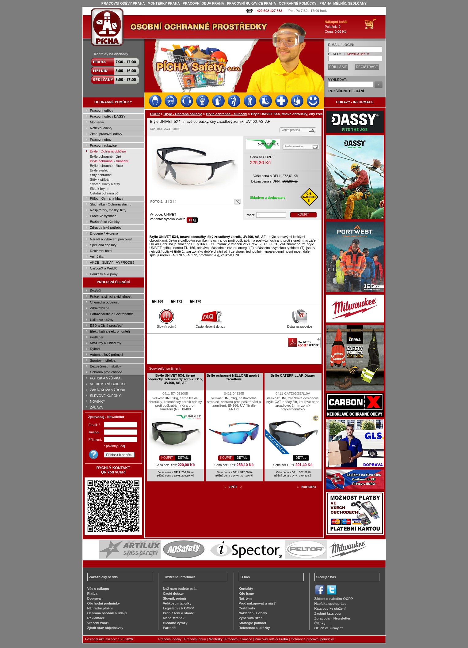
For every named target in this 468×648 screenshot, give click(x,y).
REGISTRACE (367, 67)
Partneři (169, 628)
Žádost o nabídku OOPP (333, 599)
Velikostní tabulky (177, 603)
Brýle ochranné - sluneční (109, 161)
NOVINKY (97, 401)
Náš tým (245, 598)
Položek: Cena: (336, 26)
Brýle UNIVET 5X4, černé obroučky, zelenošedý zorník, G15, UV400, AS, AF (175, 379)
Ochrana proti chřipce (106, 372)
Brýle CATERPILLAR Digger (293, 375)
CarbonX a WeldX (103, 268)
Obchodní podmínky (103, 603)
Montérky (97, 122)
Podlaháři (97, 337)
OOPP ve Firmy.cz (328, 628)
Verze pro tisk (291, 130)
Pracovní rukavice (103, 145)
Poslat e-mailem (295, 146)
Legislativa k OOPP (178, 608)
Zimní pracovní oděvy (106, 134)
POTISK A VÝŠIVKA (105, 378)
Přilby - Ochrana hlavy (106, 198)
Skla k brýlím (99, 188)
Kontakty (246, 588)
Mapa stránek (174, 618)
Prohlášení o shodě (178, 613)
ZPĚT (233, 487)
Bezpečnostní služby (105, 366)
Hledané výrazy (175, 623)
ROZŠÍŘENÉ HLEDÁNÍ (346, 91)
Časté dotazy (173, 593)
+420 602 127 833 (268, 11)
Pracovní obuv (101, 139)
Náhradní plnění (100, 608)
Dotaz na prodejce (299, 325)
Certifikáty (247, 608)
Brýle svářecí (100, 170)
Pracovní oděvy (101, 110)
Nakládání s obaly (253, 613)
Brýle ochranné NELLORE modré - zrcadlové (234, 377)
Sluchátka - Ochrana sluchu (110, 204)
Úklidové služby (101, 320)
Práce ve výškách (103, 216)
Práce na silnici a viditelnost (110, 296)
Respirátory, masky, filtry (108, 210)
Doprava (94, 598)
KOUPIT (303, 214)
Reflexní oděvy (101, 128)
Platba (92, 593)
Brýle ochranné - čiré (105, 156)
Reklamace (96, 618)
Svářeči (95, 290)
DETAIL (183, 457)
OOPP (155, 114)
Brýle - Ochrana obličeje (108, 151)
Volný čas (97, 256)
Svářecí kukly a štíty (105, 184)
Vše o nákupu (98, 588)
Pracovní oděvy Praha (271, 639)
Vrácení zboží (98, 623)
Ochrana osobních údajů (107, 613)
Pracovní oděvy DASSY (108, 116)
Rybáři (95, 349)
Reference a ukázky (254, 628)
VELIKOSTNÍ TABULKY (108, 384)
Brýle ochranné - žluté (106, 166)
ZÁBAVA (96, 407)
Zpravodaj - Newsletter (332, 618)
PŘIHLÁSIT (338, 67)
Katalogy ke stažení (330, 608)
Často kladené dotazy (210, 325)
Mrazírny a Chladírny (105, 343)
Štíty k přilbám (101, 179)
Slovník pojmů (166, 325)
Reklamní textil (101, 251)
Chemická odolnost (104, 302)
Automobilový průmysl (106, 354)
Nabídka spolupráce (330, 603)
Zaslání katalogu (327, 613)
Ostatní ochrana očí (105, 193)
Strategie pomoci (252, 623)
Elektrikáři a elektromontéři (110, 331)
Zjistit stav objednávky (105, 628)
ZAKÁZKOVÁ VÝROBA (107, 390)
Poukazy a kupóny (104, 274)
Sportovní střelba (103, 360)
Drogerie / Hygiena (104, 233)
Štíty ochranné (101, 175)
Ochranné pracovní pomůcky (312, 639)
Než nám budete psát (180, 588)
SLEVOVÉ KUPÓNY (105, 395)
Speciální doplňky (103, 245)
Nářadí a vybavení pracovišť (111, 239)
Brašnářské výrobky (105, 222)
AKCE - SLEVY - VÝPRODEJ (112, 262)
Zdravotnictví (99, 308)
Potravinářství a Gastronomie (112, 314)
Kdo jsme (246, 593)
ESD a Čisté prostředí (106, 325)
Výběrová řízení (251, 618)
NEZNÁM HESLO (358, 54)
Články (319, 623)
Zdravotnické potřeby (106, 227)
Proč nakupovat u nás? (257, 603)
